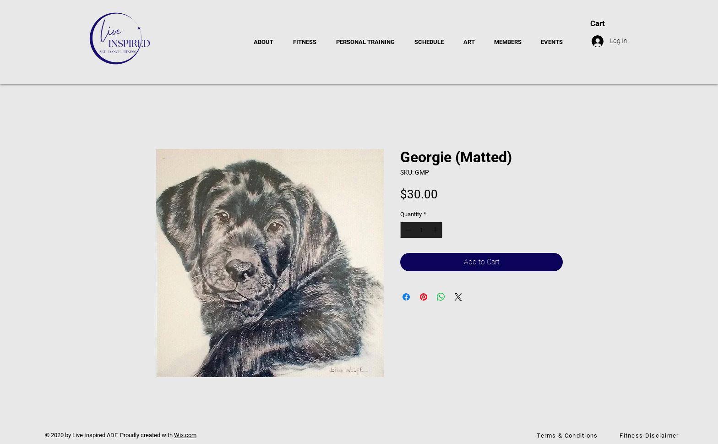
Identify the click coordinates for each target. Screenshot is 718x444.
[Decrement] (407, 230)
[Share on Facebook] (406, 296)
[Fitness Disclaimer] (650, 435)
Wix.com (185, 435)
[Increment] (435, 230)
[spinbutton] (421, 230)
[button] (637, 23)
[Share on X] (458, 296)
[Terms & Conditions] (568, 435)
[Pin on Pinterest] (423, 296)
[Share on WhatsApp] (440, 296)
